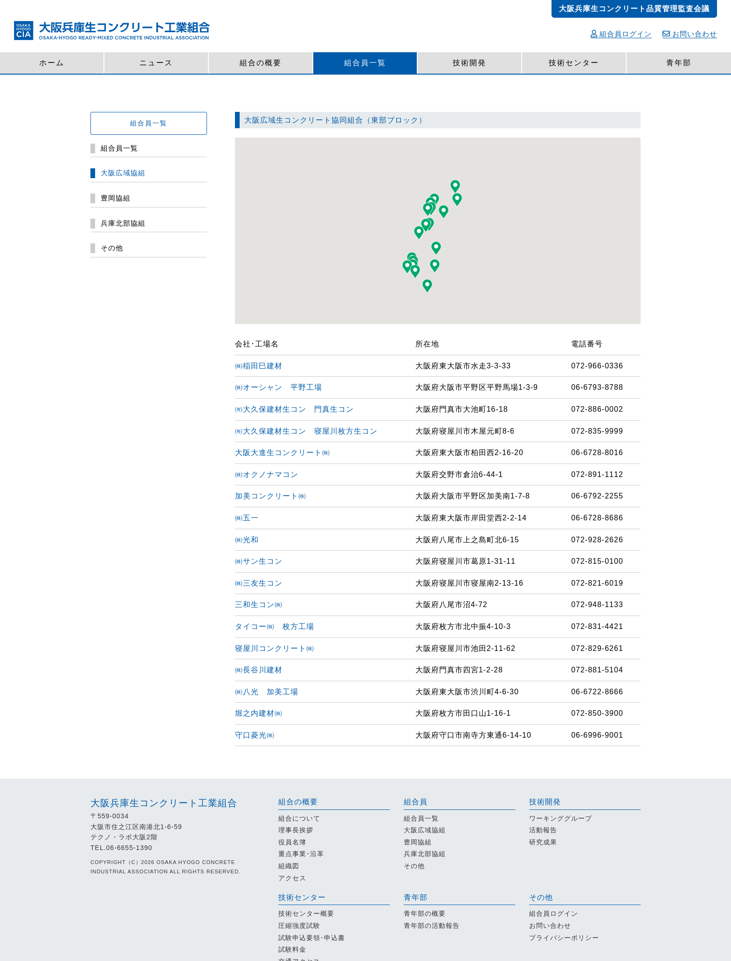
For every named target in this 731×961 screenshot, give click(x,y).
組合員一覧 (365, 63)
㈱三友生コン (262, 583)
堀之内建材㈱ (262, 713)
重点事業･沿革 (301, 853)
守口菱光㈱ (259, 735)
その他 (414, 866)
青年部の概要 (425, 913)
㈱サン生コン (262, 561)
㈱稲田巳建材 (262, 366)
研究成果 (543, 842)
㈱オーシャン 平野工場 (278, 387)
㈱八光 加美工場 (266, 692)
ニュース (156, 63)
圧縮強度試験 (299, 925)
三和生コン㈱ (262, 604)
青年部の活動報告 (432, 925)
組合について (299, 818)
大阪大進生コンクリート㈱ (286, 452)
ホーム (51, 63)
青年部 (678, 63)
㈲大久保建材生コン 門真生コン (294, 409)
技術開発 (469, 63)
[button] (419, 233)
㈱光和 (251, 540)
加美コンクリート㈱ (274, 496)
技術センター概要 (306, 913)
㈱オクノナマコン (270, 474)
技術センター (574, 63)
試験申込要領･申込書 (311, 937)
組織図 (288, 866)
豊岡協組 (418, 842)
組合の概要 (261, 63)
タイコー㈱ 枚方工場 (274, 626)
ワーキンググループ (560, 818)
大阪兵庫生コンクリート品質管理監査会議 (634, 9)
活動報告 (543, 830)
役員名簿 (292, 842)
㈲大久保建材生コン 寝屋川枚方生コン (306, 431)
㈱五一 (251, 518)
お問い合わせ (689, 34)
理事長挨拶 (295, 830)
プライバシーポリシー (564, 937)
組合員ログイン (621, 34)
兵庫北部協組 (425, 853)
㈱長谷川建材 (262, 670)
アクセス (292, 878)
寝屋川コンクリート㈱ (278, 648)
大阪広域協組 (425, 830)
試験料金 (292, 949)
